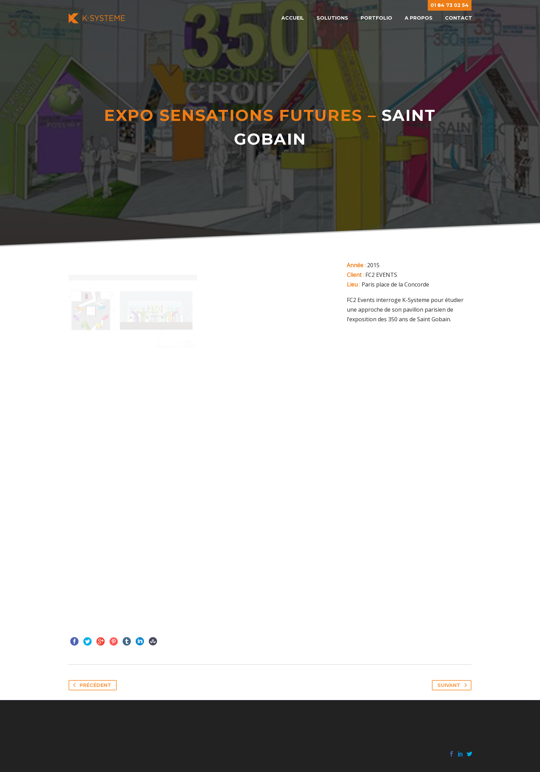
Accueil (292, 18)
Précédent (90, 685)
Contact (458, 18)
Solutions (332, 18)
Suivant (453, 685)
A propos (419, 18)
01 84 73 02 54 (449, 5)
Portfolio (376, 18)
